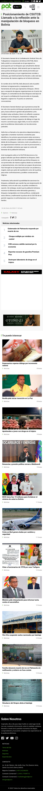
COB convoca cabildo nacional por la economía (22, 245)
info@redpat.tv (7, 780)
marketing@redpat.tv (25, 777)
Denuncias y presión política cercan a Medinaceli (21, 464)
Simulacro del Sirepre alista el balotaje (17, 703)
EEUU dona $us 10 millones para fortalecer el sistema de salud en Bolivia (19, 498)
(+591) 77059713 (24, 773)
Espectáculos (6, 757)
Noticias (14, 213)
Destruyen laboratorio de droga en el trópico (22, 261)
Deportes (5, 754)
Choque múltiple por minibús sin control (21, 237)
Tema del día (6, 747)
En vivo (17, 7)
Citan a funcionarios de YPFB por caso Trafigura (21, 567)
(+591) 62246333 (22, 770)
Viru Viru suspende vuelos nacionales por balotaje (21, 635)
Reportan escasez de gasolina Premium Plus (23, 253)
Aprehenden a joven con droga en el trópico (19, 431)
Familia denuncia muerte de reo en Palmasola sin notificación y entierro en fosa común (21, 669)
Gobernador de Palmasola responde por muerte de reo (23, 230)
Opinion (5, 213)
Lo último (4, 1)
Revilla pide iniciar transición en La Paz (17, 398)
